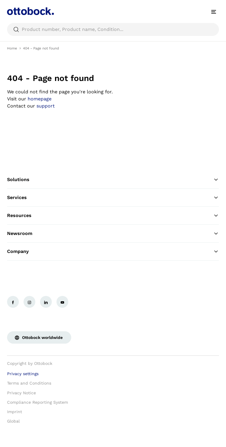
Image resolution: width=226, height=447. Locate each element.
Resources (113, 215)
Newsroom (113, 233)
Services (113, 198)
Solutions (113, 180)
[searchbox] (113, 29)
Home (12, 48)
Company (113, 251)
